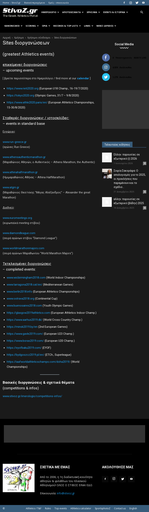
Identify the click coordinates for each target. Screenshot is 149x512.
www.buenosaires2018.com (24, 305)
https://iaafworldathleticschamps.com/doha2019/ (38, 361)
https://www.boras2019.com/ (25, 340)
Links (88, 25)
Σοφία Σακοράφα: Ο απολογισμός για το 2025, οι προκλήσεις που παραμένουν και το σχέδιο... (130, 179)
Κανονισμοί (13, 25)
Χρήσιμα (93, 12)
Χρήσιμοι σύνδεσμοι (38, 37)
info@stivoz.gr (66, 493)
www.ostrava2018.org (20, 298)
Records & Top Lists (67, 25)
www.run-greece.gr (15, 142)
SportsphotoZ (102, 508)
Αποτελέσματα (73, 12)
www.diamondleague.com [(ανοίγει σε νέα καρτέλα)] (19, 233)
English (133, 508)
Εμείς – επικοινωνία (59, 2)
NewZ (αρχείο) (106, 25)
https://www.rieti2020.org (22, 88)
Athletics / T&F (33, 508)
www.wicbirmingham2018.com (26, 277)
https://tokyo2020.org (20, 95)
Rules (48, 508)
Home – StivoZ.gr (12, 2)
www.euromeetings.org (17, 218)
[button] (141, 12)
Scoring (32, 25)
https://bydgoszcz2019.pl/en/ (25, 354)
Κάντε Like (140, 57)
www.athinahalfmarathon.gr (20, 172)
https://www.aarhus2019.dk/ (24, 320)
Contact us (120, 508)
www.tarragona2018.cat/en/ (24, 284)
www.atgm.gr (11, 187)
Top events (61, 508)
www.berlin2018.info (19, 291)
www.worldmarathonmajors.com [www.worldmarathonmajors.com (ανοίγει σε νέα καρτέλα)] (23, 248)
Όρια (46, 25)
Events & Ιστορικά (115, 12)
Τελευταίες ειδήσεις (117, 144)
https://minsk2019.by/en (22, 327)
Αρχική (6, 37)
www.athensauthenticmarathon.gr (24, 157)
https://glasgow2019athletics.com (28, 313)
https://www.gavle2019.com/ (25, 334)
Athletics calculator (80, 508)
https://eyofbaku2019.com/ (24, 347)
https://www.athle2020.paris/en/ (27, 102)
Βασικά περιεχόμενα (34, 2)
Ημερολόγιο (50, 12)
